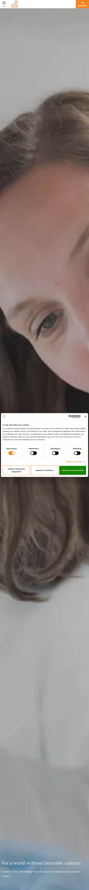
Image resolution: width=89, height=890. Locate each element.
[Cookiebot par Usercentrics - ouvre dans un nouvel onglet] (70, 416)
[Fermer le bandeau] (85, 416)
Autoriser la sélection (44, 470)
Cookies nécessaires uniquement (16, 470)
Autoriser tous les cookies (73, 470)
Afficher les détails (74, 462)
